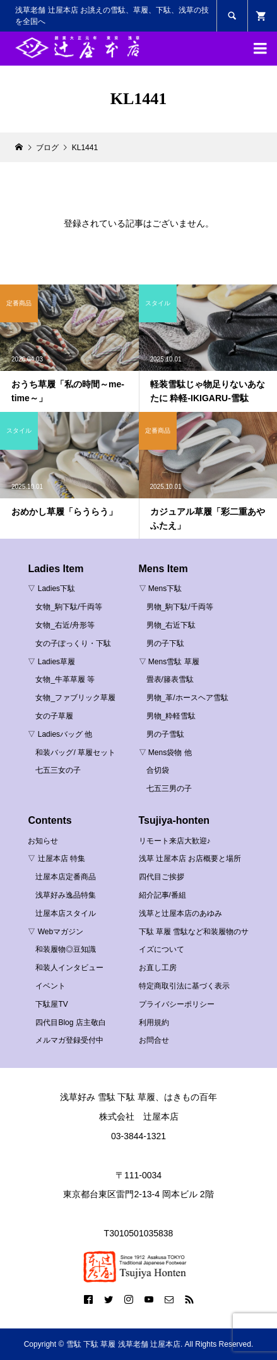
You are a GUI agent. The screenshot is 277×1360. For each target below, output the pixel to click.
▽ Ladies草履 (51, 661)
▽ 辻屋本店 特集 (56, 858)
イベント (50, 986)
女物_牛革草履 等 (65, 679)
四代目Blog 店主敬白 (70, 1022)
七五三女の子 (58, 770)
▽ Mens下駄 (160, 588)
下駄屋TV (51, 1004)
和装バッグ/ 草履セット (75, 752)
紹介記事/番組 (162, 895)
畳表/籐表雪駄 (170, 679)
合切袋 (157, 770)
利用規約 (154, 1022)
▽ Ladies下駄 (51, 588)
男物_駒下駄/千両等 (179, 606)
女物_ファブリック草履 (75, 697)
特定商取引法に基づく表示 (184, 986)
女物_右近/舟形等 (65, 625)
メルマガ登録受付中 (69, 1040)
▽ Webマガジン (55, 931)
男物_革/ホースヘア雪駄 (187, 697)
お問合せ (154, 1040)
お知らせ (43, 840)
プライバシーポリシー (177, 1004)
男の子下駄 (165, 643)
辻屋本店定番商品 (65, 876)
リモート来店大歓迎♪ (175, 840)
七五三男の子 (169, 788)
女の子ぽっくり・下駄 (73, 643)
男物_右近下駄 (171, 625)
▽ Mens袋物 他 (165, 752)
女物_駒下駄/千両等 (68, 606)
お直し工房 (158, 967)
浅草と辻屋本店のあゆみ (180, 913)
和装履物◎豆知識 (65, 949)
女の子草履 (54, 716)
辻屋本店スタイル (65, 913)
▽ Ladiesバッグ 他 (60, 734)
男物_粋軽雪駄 (171, 716)
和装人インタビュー (69, 967)
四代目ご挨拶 (161, 876)
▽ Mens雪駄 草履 (169, 661)
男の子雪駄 (165, 734)
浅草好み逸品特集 (65, 895)
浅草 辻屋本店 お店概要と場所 (190, 858)
